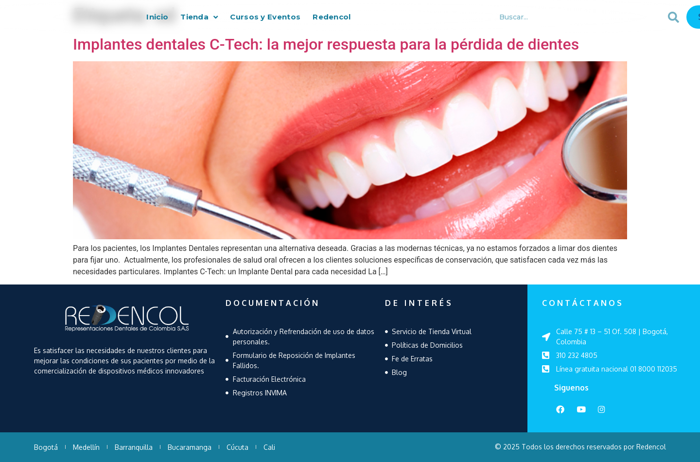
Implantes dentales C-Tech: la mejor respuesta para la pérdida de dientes (326, 44)
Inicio (157, 18)
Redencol (331, 18)
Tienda (199, 18)
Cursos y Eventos (265, 18)
